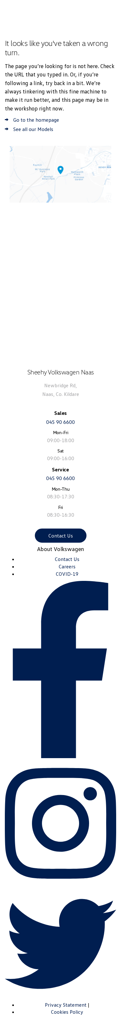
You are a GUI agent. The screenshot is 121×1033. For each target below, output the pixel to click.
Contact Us (60, 535)
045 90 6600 (60, 422)
